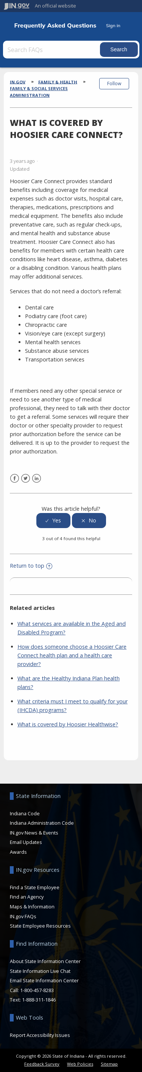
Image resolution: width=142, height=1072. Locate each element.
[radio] (53, 520)
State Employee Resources (40, 926)
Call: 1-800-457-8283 (32, 990)
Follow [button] (114, 83)
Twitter (25, 478)
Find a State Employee (34, 887)
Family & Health (57, 81)
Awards (18, 852)
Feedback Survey (41, 1064)
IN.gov (17, 81)
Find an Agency (27, 897)
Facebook (14, 478)
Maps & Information (32, 907)
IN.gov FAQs (23, 916)
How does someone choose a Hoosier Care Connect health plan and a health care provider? (71, 655)
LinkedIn (36, 478)
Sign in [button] (113, 25)
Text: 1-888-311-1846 (33, 1000)
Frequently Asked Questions (55, 25)
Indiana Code (25, 813)
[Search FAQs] (52, 49)
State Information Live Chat (40, 971)
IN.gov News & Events (34, 833)
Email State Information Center (44, 980)
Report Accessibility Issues (40, 1035)
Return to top (31, 565)
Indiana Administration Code (42, 823)
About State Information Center (45, 961)
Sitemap (109, 1064)
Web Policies (80, 1064)
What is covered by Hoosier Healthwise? (67, 724)
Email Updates (26, 842)
